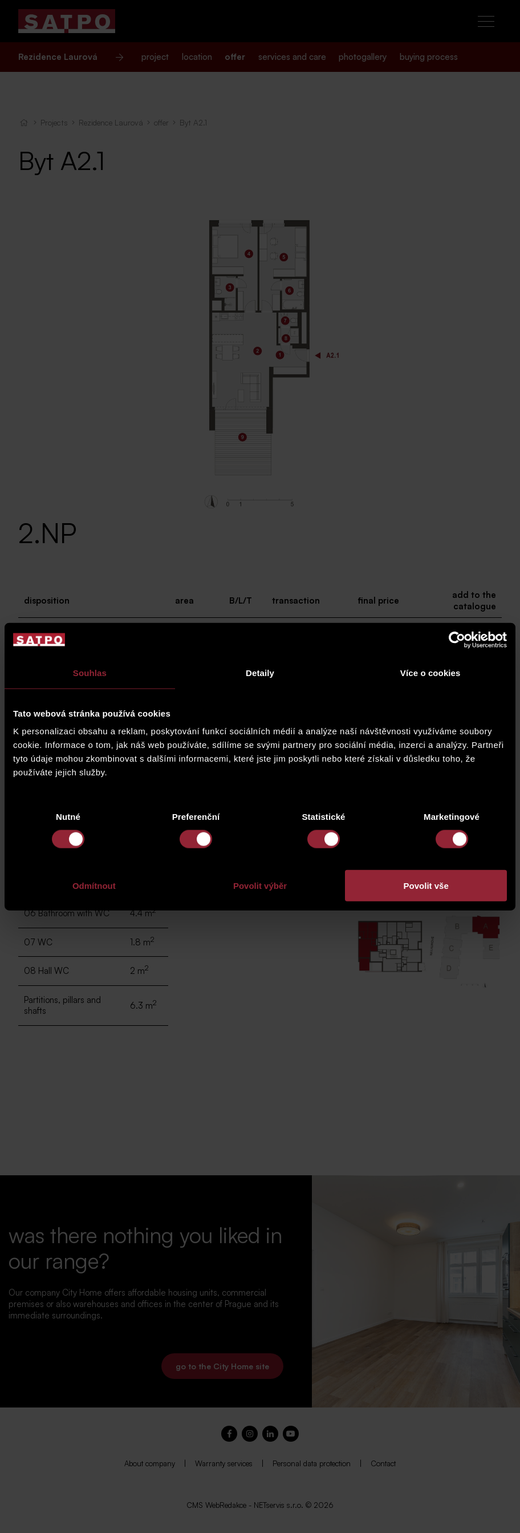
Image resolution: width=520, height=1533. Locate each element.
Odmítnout (94, 886)
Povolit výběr (260, 886)
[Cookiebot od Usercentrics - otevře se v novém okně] (457, 639)
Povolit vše (426, 886)
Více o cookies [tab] (430, 672)
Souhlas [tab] (90, 672)
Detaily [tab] (260, 672)
